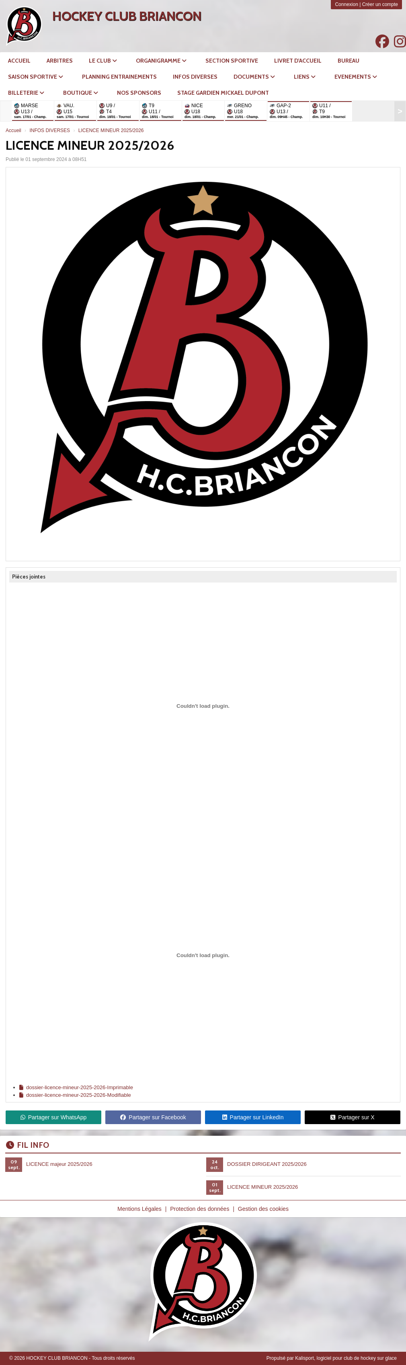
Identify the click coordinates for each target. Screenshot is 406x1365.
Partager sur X (352, 1117)
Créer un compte (380, 4)
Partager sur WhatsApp (54, 1117)
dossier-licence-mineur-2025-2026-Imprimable (76, 1087)
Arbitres (60, 60)
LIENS (305, 76)
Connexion (346, 4)
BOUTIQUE (80, 92)
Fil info (27, 1145)
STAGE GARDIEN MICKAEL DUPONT (223, 92)
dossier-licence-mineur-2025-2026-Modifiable (75, 1095)
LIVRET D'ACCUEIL (298, 60)
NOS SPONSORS (139, 92)
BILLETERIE (26, 92)
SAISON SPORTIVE (35, 76)
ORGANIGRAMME (161, 60)
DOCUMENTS (254, 76)
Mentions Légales (139, 1209)
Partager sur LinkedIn (253, 1117)
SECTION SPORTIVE (231, 60)
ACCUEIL (19, 60)
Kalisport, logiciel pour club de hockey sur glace (346, 1358)
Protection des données (199, 1209)
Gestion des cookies (263, 1209)
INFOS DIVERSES (195, 76)
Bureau (348, 60)
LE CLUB (103, 60)
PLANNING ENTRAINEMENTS (119, 76)
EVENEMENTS (355, 76)
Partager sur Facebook (153, 1117)
